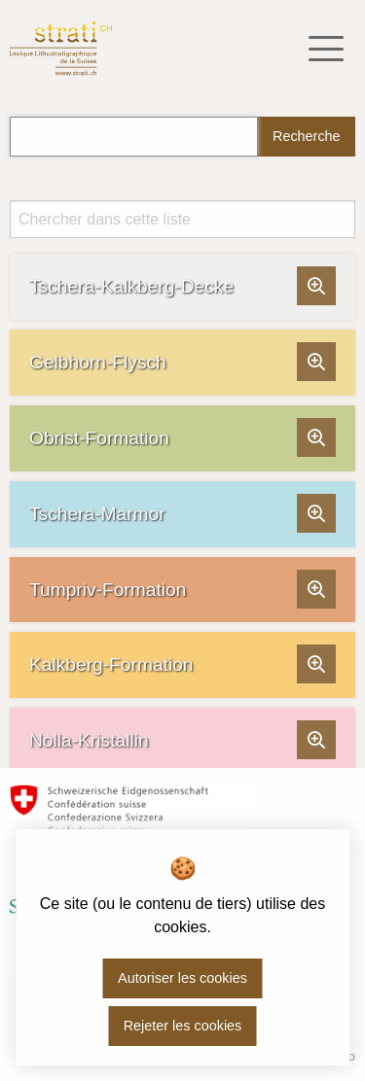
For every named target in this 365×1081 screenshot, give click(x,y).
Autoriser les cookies (182, 978)
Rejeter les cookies (183, 1025)
